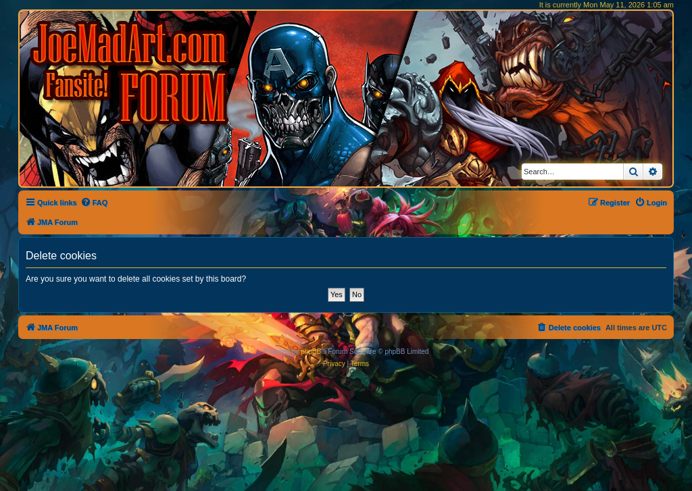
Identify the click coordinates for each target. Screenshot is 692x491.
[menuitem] (94, 203)
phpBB (311, 351)
